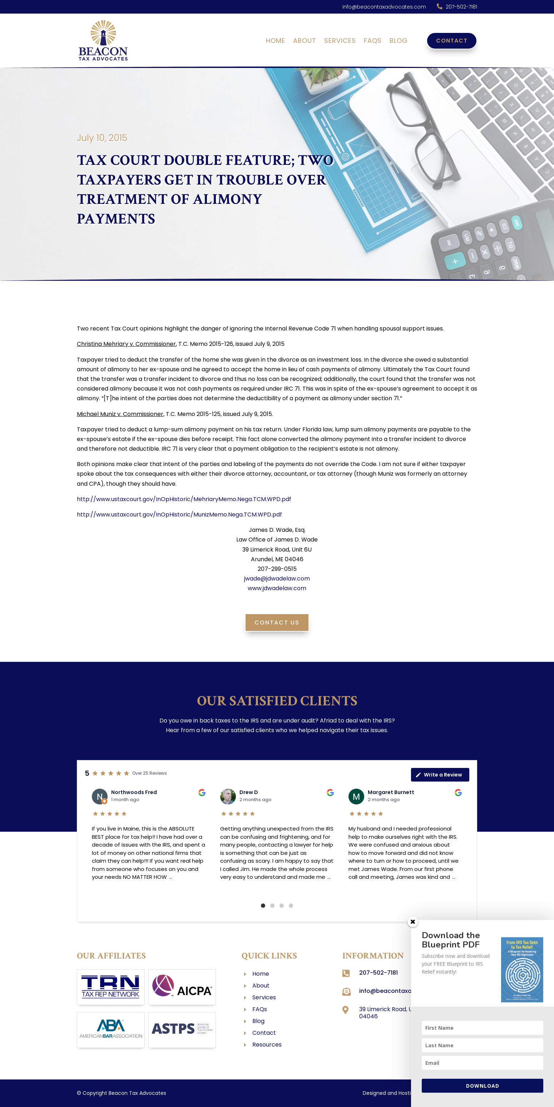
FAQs (373, 41)
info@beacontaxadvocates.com (384, 6)
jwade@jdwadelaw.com (277, 578)
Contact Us (277, 622)
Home (275, 41)
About (304, 41)
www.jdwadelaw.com (277, 588)
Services (340, 41)
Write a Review (438, 774)
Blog (399, 41)
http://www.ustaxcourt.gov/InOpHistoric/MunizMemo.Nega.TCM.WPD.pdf (179, 514)
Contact (452, 40)
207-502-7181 (461, 6)
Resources (267, 1044)
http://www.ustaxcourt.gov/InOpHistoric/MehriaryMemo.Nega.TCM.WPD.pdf (184, 499)
